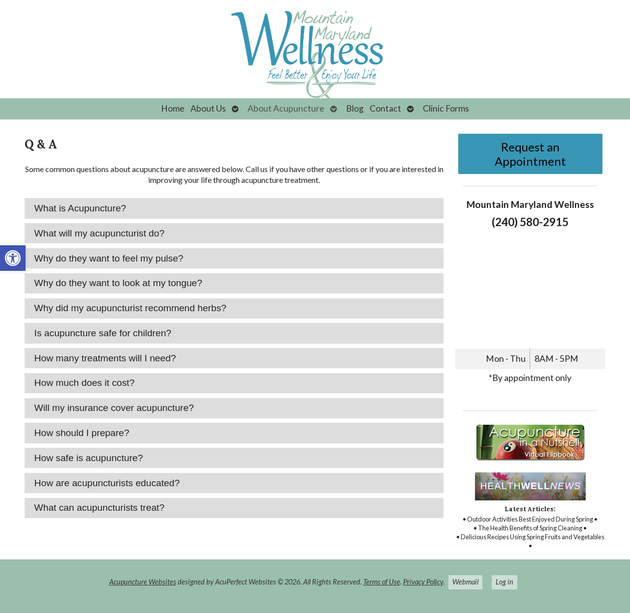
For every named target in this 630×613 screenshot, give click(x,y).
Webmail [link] (465, 582)
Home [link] (173, 108)
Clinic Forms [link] (446, 108)
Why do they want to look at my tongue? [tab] (118, 283)
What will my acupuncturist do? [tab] (99, 233)
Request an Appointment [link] (530, 154)
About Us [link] (208, 108)
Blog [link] (355, 108)
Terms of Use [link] (381, 582)
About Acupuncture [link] (286, 108)
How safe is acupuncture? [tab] (88, 458)
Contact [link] (385, 108)
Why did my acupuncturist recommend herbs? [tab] (130, 308)
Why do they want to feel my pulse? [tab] (109, 258)
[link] (13, 258)
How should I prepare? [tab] (81, 433)
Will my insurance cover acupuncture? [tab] (114, 408)
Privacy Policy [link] (423, 582)
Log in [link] (504, 582)
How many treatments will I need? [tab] (105, 358)
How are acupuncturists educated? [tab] (107, 483)
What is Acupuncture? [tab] (80, 208)
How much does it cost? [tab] (84, 383)
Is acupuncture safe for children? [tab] (102, 333)
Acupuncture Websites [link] (142, 582)
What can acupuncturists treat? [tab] (99, 507)
